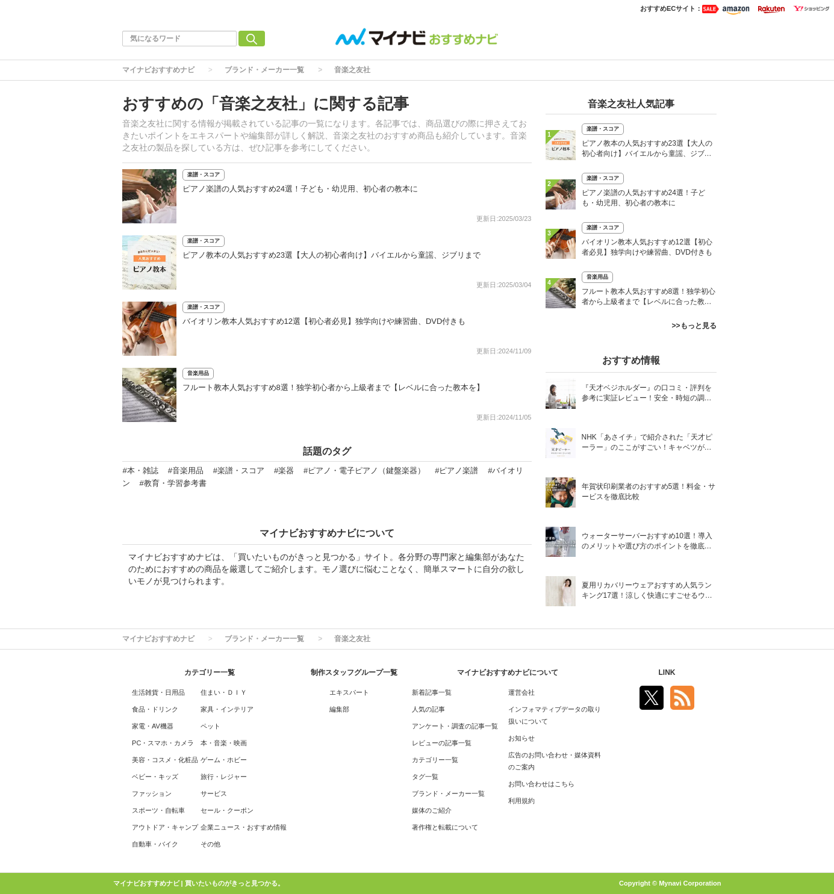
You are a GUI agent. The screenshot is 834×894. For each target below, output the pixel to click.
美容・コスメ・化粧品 (165, 759)
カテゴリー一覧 (435, 759)
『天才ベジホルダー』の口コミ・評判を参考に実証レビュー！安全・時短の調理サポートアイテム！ (647, 394)
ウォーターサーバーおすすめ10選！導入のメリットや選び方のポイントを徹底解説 (647, 542)
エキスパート (349, 692)
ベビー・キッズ (155, 776)
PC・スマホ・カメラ (163, 743)
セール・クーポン (227, 810)
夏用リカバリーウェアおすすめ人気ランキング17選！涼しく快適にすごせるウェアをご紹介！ (647, 591)
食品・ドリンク (155, 709)
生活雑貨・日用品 (158, 692)
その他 (210, 844)
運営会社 (521, 692)
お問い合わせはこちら (541, 783)
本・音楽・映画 (224, 743)
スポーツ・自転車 (158, 810)
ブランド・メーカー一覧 (264, 70)
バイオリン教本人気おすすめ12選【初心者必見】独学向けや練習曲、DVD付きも (324, 321)
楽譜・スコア (203, 175)
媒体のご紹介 (432, 810)
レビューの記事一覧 (441, 743)
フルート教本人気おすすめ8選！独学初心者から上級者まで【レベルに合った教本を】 (333, 387)
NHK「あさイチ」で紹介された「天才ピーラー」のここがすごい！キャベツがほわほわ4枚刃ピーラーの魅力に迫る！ (647, 443)
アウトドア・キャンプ (165, 827)
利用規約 (521, 800)
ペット (210, 726)
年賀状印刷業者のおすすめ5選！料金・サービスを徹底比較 (649, 491)
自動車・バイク (155, 844)
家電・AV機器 (152, 726)
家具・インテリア (227, 709)
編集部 (339, 709)
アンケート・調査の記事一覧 (455, 726)
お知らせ (521, 738)
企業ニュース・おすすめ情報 (244, 827)
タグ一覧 (425, 776)
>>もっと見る (693, 325)
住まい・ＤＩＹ (224, 692)
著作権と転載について (445, 827)
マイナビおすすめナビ (158, 70)
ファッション (152, 793)
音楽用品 (198, 373)
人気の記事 (428, 709)
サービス (214, 793)
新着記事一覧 (432, 692)
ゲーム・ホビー (224, 759)
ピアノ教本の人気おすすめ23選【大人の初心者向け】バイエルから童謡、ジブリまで (331, 254)
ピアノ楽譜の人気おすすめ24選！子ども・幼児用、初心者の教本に (300, 188)
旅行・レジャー (224, 776)
